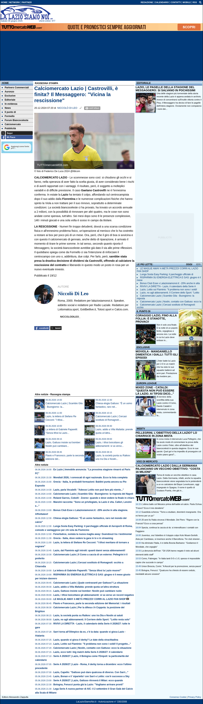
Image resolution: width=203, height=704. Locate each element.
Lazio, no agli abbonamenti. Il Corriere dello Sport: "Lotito (169, 292)
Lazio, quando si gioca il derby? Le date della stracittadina (85, 639)
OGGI (189, 264)
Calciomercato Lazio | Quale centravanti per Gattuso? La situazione (90, 582)
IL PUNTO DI (143, 311)
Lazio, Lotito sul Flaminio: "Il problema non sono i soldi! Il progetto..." (92, 644)
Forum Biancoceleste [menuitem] (15, 120)
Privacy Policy (194, 697)
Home (5, 83)
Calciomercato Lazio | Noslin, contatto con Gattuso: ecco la (170, 301)
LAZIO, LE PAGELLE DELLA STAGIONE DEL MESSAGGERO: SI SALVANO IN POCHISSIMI (165, 89)
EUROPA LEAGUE (147, 383)
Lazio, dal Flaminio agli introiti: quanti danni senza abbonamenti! (89, 550)
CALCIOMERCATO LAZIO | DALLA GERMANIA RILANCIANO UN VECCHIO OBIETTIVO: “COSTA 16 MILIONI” (168, 468)
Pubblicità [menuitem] (9, 128)
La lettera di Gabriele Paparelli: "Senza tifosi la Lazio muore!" (87, 570)
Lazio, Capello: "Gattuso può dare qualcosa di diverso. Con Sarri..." (90, 672)
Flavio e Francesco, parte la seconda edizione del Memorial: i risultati (91, 603)
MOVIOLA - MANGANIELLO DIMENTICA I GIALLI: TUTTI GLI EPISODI (157, 354)
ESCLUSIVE (143, 347)
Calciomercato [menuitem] (11, 124)
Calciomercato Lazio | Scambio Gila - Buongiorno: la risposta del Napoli (93, 493)
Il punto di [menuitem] (9, 112)
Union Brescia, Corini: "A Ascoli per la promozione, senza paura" (171, 566)
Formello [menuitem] (8, 116)
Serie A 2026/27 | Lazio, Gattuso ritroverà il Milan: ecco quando (88, 680)
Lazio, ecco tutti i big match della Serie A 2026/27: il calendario (88, 652)
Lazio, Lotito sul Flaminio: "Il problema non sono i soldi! (168, 289)
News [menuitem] (6, 108)
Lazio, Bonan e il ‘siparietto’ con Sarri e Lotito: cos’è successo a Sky (91, 676)
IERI (198, 264)
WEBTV (141, 428)
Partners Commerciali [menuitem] (15, 87)
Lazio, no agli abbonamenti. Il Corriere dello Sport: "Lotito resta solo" (91, 619)
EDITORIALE (144, 83)
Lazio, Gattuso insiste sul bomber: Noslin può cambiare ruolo (87, 591)
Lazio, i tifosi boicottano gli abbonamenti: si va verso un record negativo (93, 595)
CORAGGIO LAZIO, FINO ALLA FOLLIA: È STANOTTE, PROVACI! (156, 318)
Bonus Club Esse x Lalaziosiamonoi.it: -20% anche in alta (170, 283)
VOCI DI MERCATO (147, 461)
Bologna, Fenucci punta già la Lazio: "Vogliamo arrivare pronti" (88, 684)
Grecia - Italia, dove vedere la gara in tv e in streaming (83, 538)
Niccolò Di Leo (67, 108)
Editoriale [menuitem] (8, 99)
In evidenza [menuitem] (9, 104)
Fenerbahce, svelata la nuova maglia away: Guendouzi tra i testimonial (92, 534)
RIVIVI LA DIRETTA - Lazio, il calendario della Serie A (168, 286)
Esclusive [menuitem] (8, 95)
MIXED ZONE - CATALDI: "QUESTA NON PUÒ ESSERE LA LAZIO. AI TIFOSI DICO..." (155, 390)
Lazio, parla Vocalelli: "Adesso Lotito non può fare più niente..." (88, 489)
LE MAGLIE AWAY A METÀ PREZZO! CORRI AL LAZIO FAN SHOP (89, 599)
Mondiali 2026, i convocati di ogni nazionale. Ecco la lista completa (90, 477)
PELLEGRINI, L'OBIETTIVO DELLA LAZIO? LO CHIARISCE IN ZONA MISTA (166, 434)
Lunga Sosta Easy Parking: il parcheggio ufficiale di (166, 274)
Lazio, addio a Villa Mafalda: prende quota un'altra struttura (86, 586)
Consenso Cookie (178, 697)
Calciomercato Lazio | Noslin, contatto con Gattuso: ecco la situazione (92, 648)
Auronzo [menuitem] (8, 91)
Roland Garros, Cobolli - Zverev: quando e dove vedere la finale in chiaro (93, 498)
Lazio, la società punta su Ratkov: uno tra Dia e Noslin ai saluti (88, 615)
